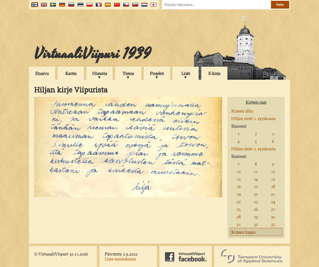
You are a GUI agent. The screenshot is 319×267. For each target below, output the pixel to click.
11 (256, 171)
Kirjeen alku (242, 110)
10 (239, 171)
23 (256, 201)
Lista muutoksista (120, 258)
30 (273, 216)
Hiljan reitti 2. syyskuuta (253, 148)
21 (273, 193)
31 (239, 224)
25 (239, 209)
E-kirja (214, 73)
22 (239, 201)
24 (273, 201)
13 (239, 178)
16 (239, 186)
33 (273, 224)
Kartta (70, 73)
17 (256, 186)
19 (239, 193)
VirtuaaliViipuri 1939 (92, 53)
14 (256, 178)
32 (256, 224)
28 (239, 216)
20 (256, 193)
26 (256, 209)
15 (273, 178)
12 (273, 171)
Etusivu (42, 73)
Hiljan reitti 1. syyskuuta (253, 118)
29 (256, 216)
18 (273, 186)
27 (273, 209)
